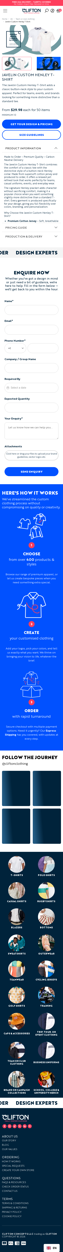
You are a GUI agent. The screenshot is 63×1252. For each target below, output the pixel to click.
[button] (17, 63)
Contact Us (9, 1190)
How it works (11, 1161)
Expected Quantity (17, 399)
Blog (5, 1144)
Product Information (23, 148)
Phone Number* (15, 340)
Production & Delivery (23, 236)
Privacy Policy (12, 1211)
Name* (9, 301)
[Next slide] (55, 63)
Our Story (9, 1140)
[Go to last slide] (7, 63)
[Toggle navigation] (5, 10)
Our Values (9, 1149)
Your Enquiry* (14, 418)
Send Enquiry (32, 472)
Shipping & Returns (14, 1207)
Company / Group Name (20, 359)
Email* (9, 321)
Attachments (13, 446)
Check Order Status (15, 1186)
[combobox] (52, 1248)
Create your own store (18, 1170)
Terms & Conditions (15, 1203)
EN (52, 1248)
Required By (12, 379)
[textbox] (32, 388)
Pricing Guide (16, 227)
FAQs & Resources (14, 1182)
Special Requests (13, 1165)
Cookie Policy (12, 1216)
